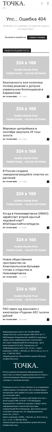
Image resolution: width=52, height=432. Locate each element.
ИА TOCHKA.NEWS (10, 96)
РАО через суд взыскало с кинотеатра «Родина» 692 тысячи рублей (26, 312)
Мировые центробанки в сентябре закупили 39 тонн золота (21, 132)
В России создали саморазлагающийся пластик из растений (25, 174)
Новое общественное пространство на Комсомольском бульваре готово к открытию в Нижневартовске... (21, 266)
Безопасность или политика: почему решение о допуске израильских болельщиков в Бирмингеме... (23, 88)
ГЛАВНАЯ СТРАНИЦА (37, 37)
